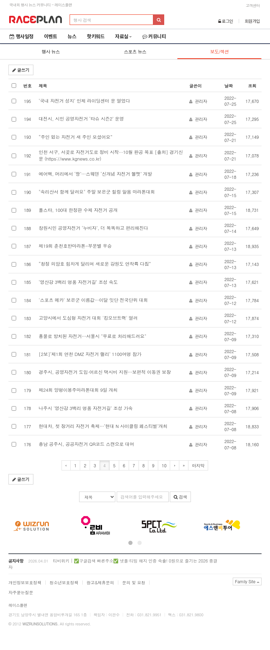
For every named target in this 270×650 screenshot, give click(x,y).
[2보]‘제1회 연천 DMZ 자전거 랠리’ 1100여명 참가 (90, 354)
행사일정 (21, 36)
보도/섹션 (219, 51)
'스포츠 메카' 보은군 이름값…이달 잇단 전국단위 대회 (93, 300)
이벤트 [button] (50, 36)
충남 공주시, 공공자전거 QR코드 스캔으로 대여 (86, 444)
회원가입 (252, 21)
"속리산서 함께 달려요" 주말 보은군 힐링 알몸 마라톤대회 (97, 191)
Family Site (247, 581)
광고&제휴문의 (100, 582)
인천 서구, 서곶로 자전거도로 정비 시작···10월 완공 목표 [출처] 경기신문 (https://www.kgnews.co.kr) (111, 155)
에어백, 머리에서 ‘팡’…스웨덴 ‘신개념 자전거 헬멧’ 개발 (95, 173)
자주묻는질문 (20, 592)
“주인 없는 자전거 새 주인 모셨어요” (75, 137)
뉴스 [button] (72, 36)
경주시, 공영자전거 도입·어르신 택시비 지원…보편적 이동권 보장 (105, 372)
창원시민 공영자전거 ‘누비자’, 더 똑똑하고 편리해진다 (93, 228)
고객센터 (253, 5)
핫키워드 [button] (95, 36)
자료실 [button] (123, 36)
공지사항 (16, 561)
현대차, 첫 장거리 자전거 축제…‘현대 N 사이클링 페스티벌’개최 (103, 426)
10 (164, 465)
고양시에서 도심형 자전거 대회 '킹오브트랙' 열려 (88, 317)
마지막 (198, 465)
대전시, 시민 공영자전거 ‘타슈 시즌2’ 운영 (81, 118)
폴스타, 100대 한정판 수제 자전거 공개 (78, 210)
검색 (180, 497)
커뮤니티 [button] (154, 36)
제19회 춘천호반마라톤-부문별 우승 (75, 245)
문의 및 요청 (133, 582)
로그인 (225, 21)
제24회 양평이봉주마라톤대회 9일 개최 (78, 389)
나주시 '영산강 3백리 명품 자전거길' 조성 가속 (86, 408)
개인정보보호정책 (24, 582)
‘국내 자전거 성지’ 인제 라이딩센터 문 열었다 (84, 100)
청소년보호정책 (64, 582)
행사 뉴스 (50, 51)
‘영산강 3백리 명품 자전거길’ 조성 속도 (78, 282)
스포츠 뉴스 (135, 51)
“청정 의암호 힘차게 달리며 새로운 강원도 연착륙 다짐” (95, 263)
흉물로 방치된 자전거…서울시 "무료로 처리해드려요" (92, 336)
